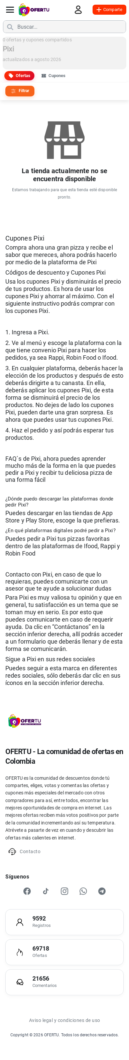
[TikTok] (45, 891)
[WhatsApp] (83, 891)
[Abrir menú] (10, 9)
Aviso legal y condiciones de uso (64, 1020)
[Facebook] (27, 891)
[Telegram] (102, 891)
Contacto (24, 851)
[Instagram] (64, 891)
